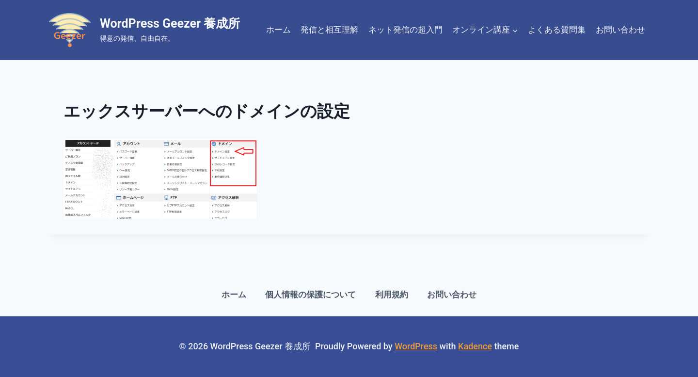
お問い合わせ (620, 29)
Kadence (475, 346)
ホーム (278, 29)
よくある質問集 (557, 29)
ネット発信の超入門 (405, 29)
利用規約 (391, 294)
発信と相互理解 (329, 29)
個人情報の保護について (310, 294)
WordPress (416, 346)
